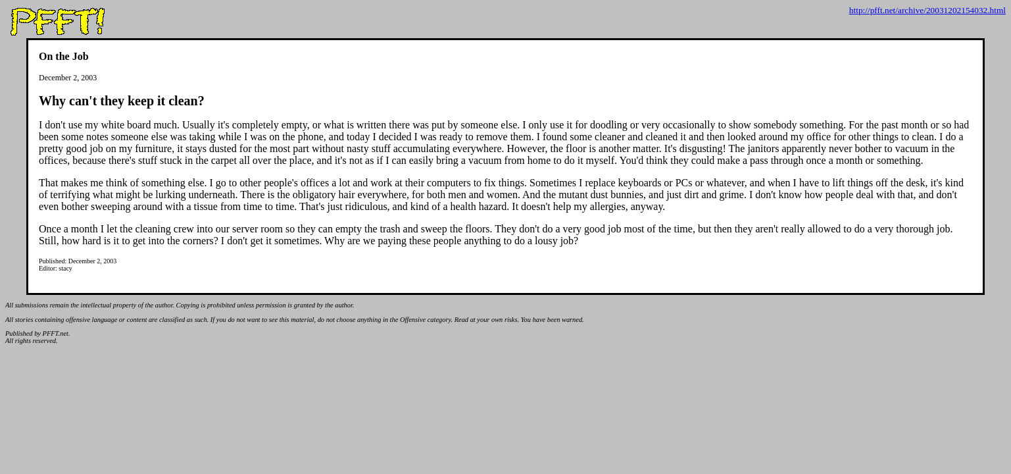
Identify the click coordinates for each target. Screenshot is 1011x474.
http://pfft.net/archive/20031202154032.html (927, 10)
